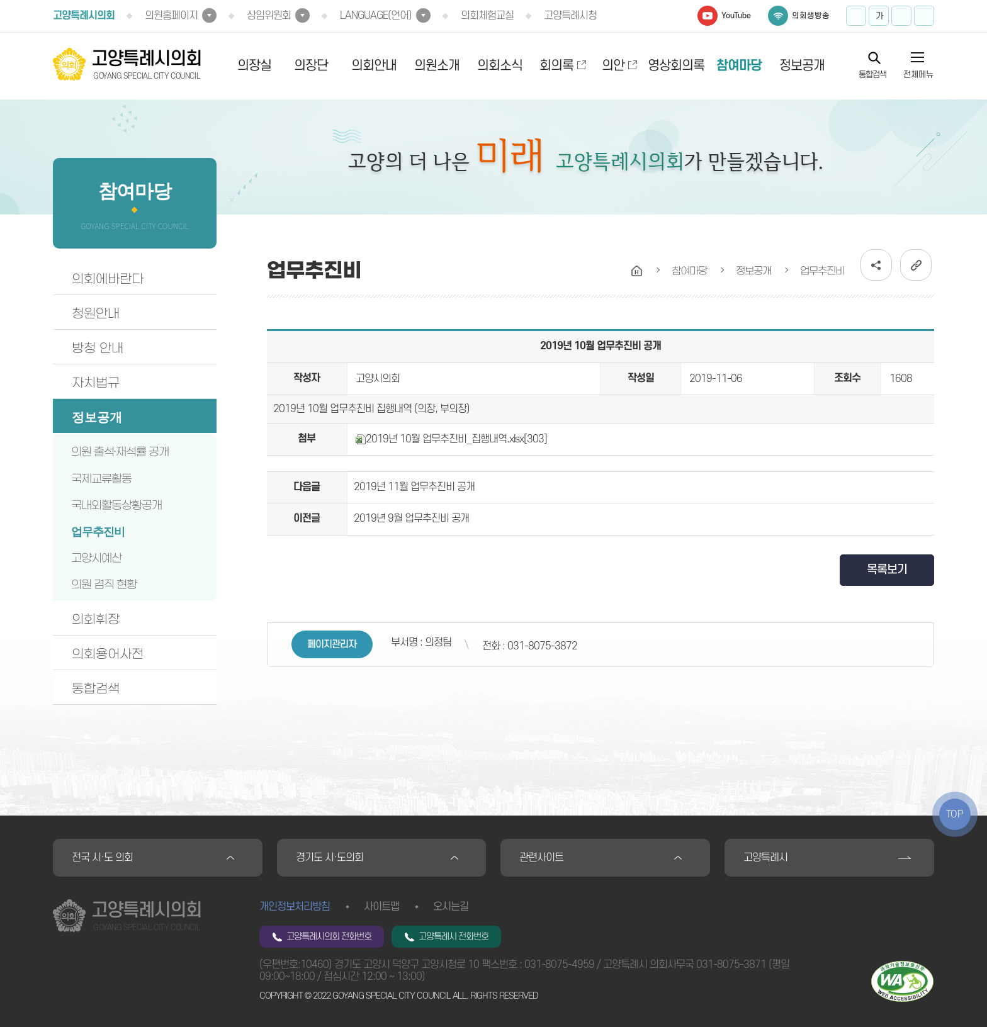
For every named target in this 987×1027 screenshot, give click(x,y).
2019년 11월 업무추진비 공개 (414, 487)
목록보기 (887, 569)
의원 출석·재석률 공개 (120, 451)
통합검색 (872, 74)
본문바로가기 (0, 0)
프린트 (924, 16)
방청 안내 (97, 348)
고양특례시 (765, 857)
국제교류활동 (101, 479)
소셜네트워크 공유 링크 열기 (876, 265)
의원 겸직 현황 (104, 584)
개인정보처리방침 (294, 906)
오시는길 (450, 906)
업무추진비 (98, 531)
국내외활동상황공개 (116, 505)
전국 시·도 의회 (102, 857)
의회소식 (499, 66)
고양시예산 (96, 558)
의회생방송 (811, 15)
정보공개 (802, 66)
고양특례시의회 (84, 15)
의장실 (254, 66)
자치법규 (96, 382)
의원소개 (437, 66)
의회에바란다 (108, 278)
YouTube (736, 15)
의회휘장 (96, 619)
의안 (613, 66)
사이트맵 (381, 906)
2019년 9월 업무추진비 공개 (411, 518)
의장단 (311, 66)
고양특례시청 (570, 15)
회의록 (556, 66)
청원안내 (96, 313)
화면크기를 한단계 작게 (901, 16)
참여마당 (739, 66)
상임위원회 (269, 15)
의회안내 (374, 66)
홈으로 (637, 271)
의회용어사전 (108, 654)
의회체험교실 (487, 15)
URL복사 (916, 265)
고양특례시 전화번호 (453, 936)
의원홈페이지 (171, 15)
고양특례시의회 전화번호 (328, 936)
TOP (955, 814)
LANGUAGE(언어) (376, 15)
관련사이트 (541, 857)
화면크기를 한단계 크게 (856, 16)
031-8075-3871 (731, 964)
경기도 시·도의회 (329, 857)
